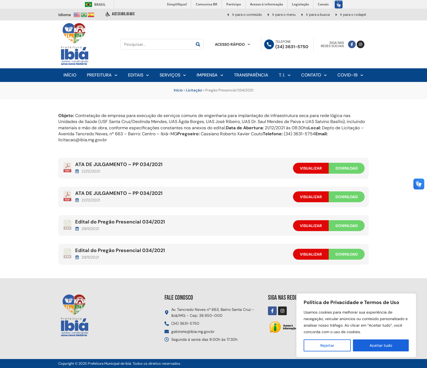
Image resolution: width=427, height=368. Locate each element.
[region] (356, 325)
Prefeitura (102, 75)
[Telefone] (269, 44)
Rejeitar (327, 345)
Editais (138, 75)
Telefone (283, 41)
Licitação (194, 90)
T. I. (285, 75)
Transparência (251, 75)
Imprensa (210, 75)
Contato (314, 75)
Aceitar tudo (381, 345)
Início (69, 75)
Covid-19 (350, 75)
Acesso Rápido (232, 44)
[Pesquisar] (198, 44)
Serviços (173, 75)
